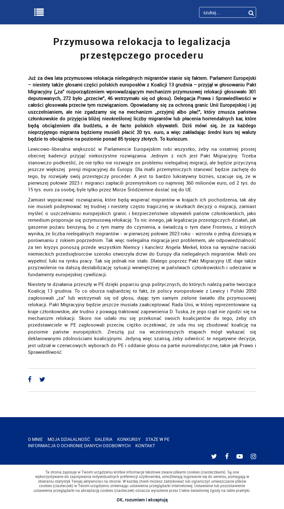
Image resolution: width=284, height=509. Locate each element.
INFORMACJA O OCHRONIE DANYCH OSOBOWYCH (79, 445)
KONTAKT (145, 445)
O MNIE (35, 439)
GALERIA (104, 439)
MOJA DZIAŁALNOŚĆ (69, 439)
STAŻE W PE (157, 439)
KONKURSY (129, 439)
